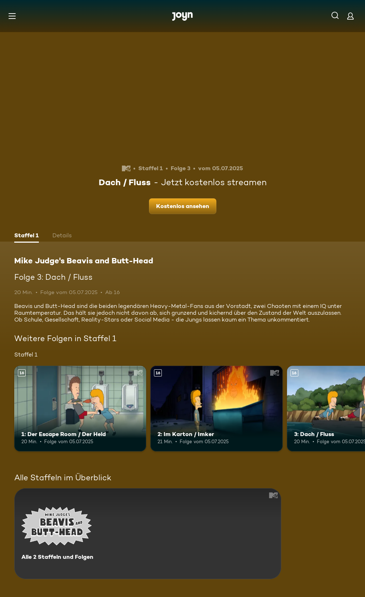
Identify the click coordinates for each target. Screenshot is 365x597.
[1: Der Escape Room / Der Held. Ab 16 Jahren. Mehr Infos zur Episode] (80, 409)
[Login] (350, 16)
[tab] (26, 236)
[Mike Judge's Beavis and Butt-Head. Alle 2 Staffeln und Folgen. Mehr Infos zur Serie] (147, 533)
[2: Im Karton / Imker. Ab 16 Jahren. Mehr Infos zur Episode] (216, 409)
